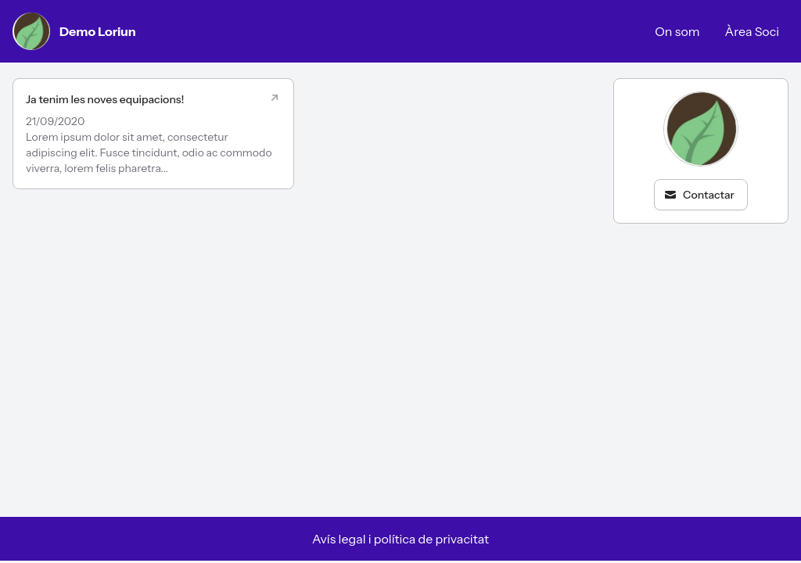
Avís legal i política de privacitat (400, 539)
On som (677, 31)
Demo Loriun (74, 31)
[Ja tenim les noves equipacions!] (153, 133)
